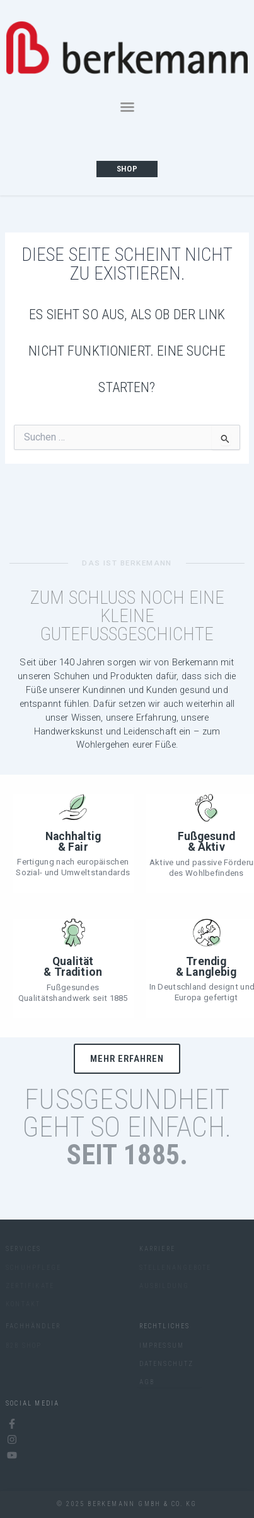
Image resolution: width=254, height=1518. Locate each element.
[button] (127, 107)
